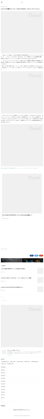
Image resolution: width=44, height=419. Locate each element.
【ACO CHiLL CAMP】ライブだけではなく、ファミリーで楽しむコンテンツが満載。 (16, 279)
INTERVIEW (34, 363)
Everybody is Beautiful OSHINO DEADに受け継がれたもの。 (12, 288)
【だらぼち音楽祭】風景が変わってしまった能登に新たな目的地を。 (13, 269)
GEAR (3, 365)
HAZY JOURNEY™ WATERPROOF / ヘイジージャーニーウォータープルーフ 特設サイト (19, 168)
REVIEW (27, 363)
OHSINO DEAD (5, 363)
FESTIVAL (20, 363)
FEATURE (10, 365)
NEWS (12, 363)
